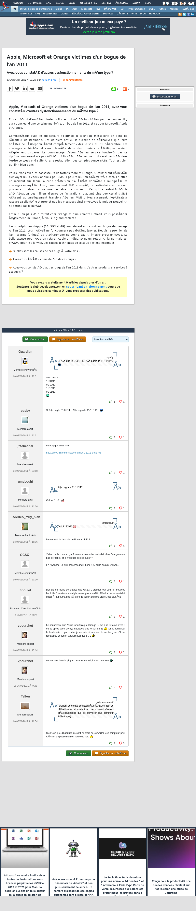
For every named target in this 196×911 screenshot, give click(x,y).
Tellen (25, 696)
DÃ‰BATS (122, 13)
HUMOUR (154, 13)
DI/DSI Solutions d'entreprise (36, 9)
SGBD (152, 9)
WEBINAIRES (50, 13)
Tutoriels (35, 3)
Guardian (25, 351)
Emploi (106, 3)
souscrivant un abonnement (86, 287)
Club (147, 3)
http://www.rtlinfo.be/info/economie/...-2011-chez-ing (73, 452)
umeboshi (25, 481)
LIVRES (65, 13)
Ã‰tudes (121, 3)
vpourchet (25, 625)
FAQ (48, 3)
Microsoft (86, 9)
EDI (122, 9)
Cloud (59, 9)
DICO (143, 13)
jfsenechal (25, 446)
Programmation (136, 9)
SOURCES (108, 13)
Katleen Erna (48, 80)
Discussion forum (164, 96)
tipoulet (25, 590)
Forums (18, 3)
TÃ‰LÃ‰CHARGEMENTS (86, 13)
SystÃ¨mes (188, 9)
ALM (74, 9)
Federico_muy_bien (25, 517)
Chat (72, 3)
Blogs (59, 3)
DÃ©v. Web (110, 9)
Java (98, 9)
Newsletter (88, 3)
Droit (136, 3)
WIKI (134, 13)
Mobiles (174, 9)
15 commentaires (72, 80)
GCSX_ (25, 555)
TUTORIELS (26, 13)
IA (67, 9)
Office (162, 9)
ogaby (25, 410)
